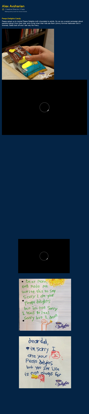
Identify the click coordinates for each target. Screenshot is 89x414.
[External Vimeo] (44, 107)
